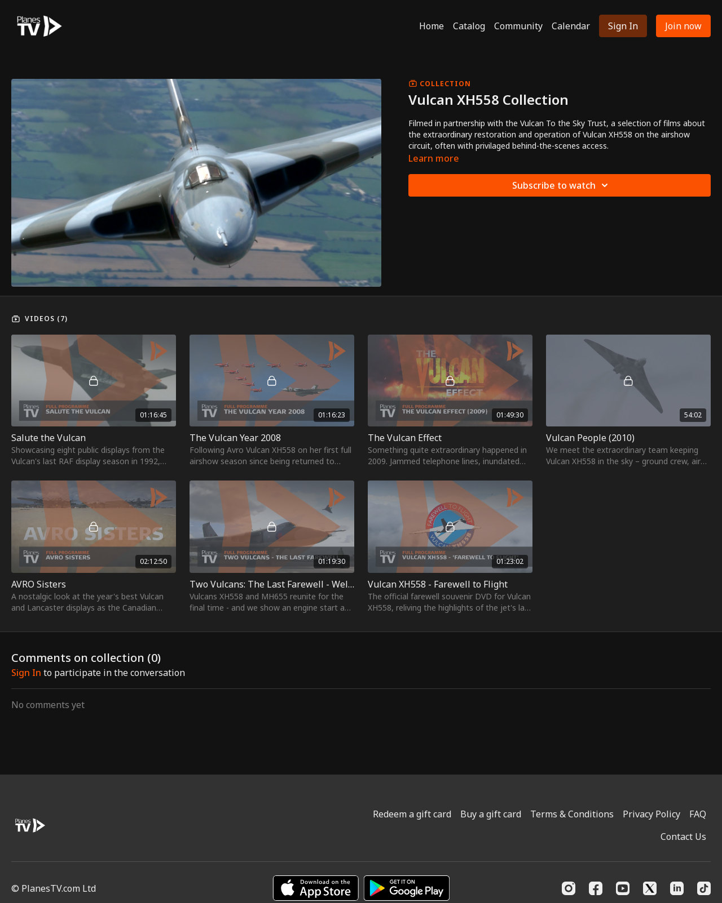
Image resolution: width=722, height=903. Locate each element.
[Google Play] (406, 888)
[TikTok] (704, 888)
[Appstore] (315, 888)
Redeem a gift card (412, 814)
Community (518, 26)
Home (431, 26)
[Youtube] (622, 888)
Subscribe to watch (561, 185)
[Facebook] (595, 888)
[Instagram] (568, 888)
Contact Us (683, 836)
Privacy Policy (651, 814)
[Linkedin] (677, 888)
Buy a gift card (490, 814)
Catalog (469, 26)
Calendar (571, 26)
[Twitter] (650, 888)
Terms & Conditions (572, 814)
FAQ (697, 814)
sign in (26, 672)
